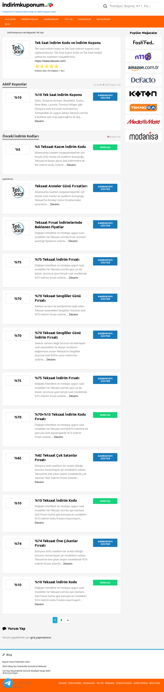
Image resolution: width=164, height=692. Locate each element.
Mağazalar (84, 19)
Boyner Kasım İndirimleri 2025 (16, 661)
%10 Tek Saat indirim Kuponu (58, 95)
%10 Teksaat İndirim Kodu (56, 500)
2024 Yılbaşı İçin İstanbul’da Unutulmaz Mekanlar (24, 666)
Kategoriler (103, 19)
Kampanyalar (51, 19)
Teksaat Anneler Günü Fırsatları (61, 186)
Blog (7, 24)
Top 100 (68, 19)
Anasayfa (62, 682)
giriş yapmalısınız (40, 637)
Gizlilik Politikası (141, 682)
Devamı (39, 121)
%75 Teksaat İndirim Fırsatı (57, 259)
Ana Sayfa (10, 19)
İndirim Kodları (75, 682)
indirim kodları (29, 19)
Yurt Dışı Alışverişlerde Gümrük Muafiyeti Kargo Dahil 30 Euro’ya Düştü (26, 671)
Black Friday (154, 682)
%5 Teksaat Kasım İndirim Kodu (60, 147)
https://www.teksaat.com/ (50, 61)
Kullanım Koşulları (124, 682)
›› (68, 620)
